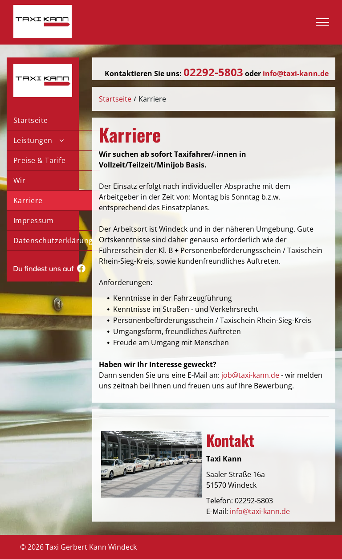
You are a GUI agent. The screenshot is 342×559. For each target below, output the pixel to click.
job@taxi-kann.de (250, 375)
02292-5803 (254, 501)
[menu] (322, 22)
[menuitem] (53, 120)
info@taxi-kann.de (260, 511)
